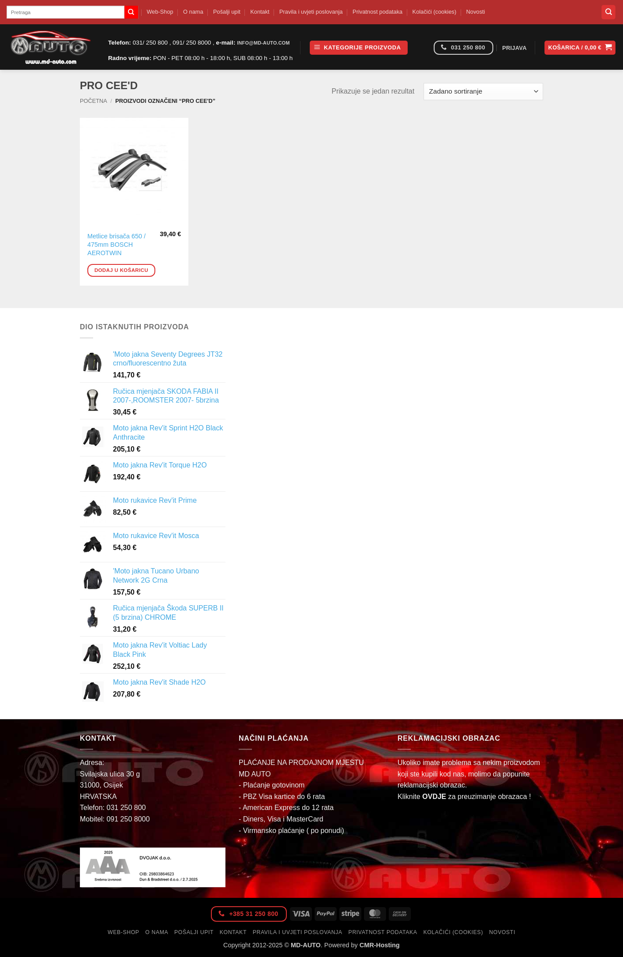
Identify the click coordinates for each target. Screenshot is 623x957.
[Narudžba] (483, 91)
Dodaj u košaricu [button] (121, 270)
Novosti (475, 11)
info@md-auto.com (263, 42)
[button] (359, 48)
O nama (193, 11)
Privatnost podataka (377, 11)
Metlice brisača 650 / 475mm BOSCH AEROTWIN (116, 244)
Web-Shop (159, 11)
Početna (93, 101)
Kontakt (259, 11)
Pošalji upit (226, 11)
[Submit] (131, 12)
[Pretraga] (608, 12)
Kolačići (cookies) (435, 11)
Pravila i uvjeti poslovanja (311, 11)
